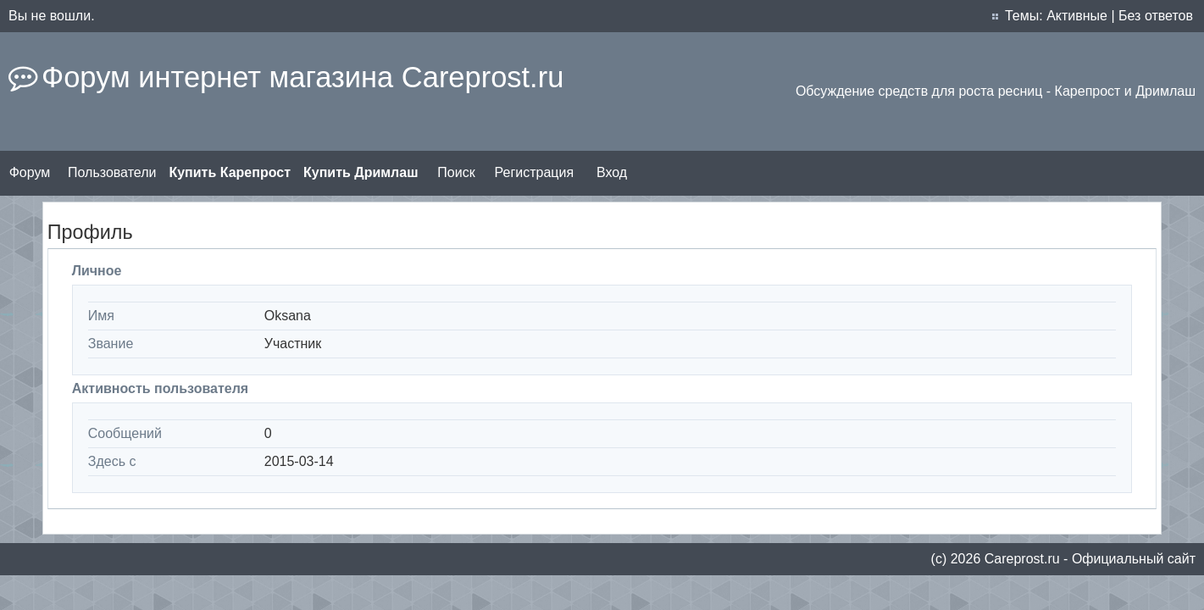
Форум (30, 172)
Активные (1076, 15)
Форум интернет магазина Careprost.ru (302, 77)
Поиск (455, 172)
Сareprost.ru (1022, 559)
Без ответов (1155, 15)
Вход (611, 172)
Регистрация (534, 172)
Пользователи (112, 172)
